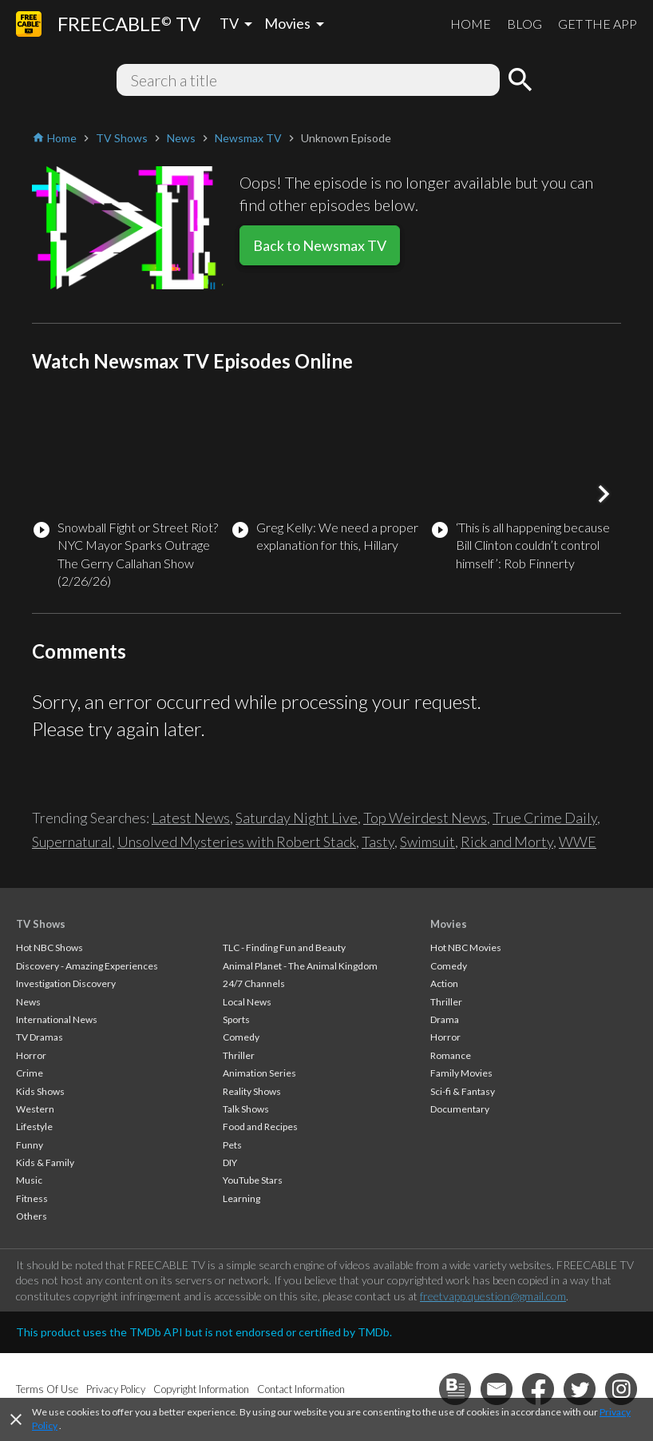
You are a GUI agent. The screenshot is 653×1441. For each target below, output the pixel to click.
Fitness (32, 1198)
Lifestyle (34, 1126)
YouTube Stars (253, 1180)
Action (444, 983)
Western (35, 1109)
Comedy (241, 1037)
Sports (236, 1019)
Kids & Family (45, 1162)
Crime (29, 1073)
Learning (241, 1198)
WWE (577, 841)
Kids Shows (40, 1091)
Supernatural (72, 841)
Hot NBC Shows (49, 947)
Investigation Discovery (66, 983)
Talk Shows (246, 1109)
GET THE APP (597, 23)
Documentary (459, 1109)
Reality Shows (252, 1091)
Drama (444, 1019)
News (28, 1002)
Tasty (378, 841)
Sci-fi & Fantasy (462, 1091)
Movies (448, 924)
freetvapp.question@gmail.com (493, 1296)
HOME (470, 23)
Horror (31, 1055)
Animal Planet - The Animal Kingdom (300, 966)
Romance (450, 1055)
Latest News (191, 817)
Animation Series (259, 1073)
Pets (232, 1145)
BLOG (524, 23)
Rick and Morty (507, 841)
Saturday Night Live (296, 817)
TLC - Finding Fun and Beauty (284, 947)
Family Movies (461, 1073)
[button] (603, 494)
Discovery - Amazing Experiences (87, 966)
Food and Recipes (260, 1126)
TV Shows (40, 924)
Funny (29, 1145)
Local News (247, 1002)
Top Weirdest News (425, 817)
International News (56, 1019)
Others (31, 1216)
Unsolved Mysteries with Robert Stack (236, 841)
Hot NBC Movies (465, 947)
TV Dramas (39, 1037)
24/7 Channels (254, 983)
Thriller (239, 1055)
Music (29, 1180)
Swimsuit (427, 841)
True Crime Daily (545, 817)
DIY (230, 1162)
